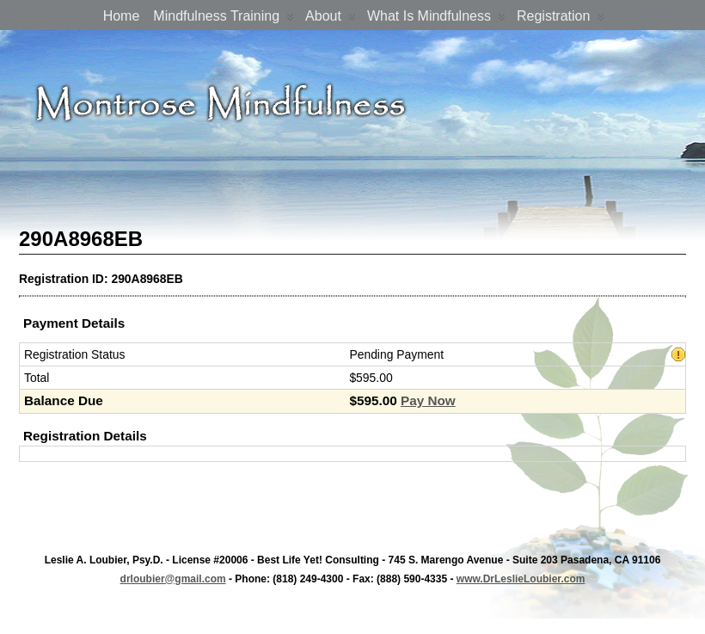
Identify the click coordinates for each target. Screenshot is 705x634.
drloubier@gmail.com (173, 579)
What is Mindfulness (436, 19)
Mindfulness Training (223, 19)
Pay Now (428, 400)
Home (121, 16)
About (330, 19)
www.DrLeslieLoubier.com (521, 579)
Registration (560, 19)
